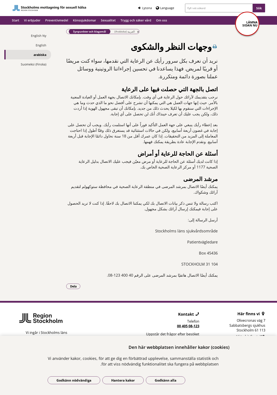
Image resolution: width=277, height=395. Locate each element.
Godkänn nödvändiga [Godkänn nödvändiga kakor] (73, 380)
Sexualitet (108, 20)
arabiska (40, 55)
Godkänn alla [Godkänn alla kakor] (165, 380)
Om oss (161, 20)
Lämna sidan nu (250, 23)
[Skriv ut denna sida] (215, 46)
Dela (75, 286)
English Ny (38, 36)
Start (15, 20)
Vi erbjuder (32, 20)
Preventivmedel (56, 20)
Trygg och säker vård (136, 20)
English (41, 45)
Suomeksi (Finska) (33, 64)
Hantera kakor (123, 380)
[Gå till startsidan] (49, 7)
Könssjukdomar (84, 20)
